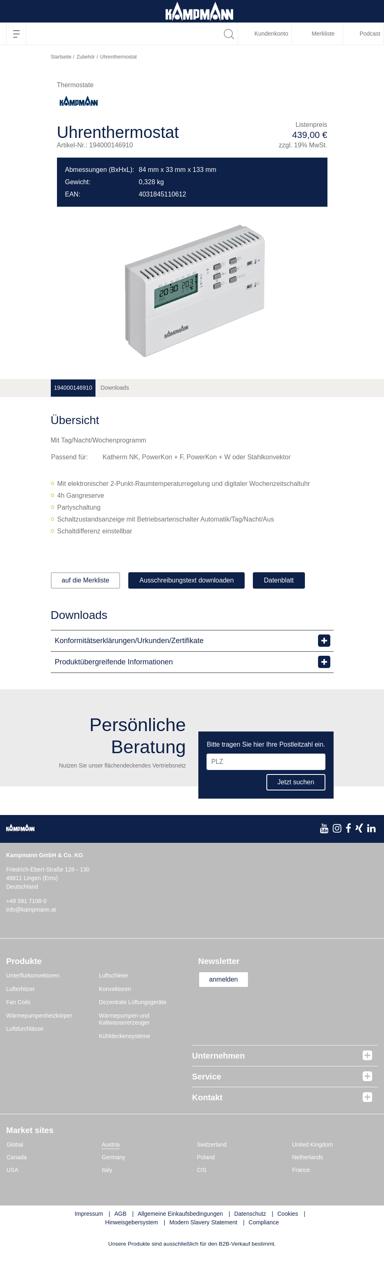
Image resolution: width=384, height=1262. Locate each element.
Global (15, 1144)
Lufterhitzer (20, 989)
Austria (111, 1144)
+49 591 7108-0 (26, 901)
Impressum (89, 1213)
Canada (17, 1157)
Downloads (114, 387)
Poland (206, 1157)
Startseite (61, 57)
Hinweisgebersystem (131, 1222)
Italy (107, 1170)
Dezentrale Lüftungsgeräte (132, 1002)
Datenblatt (279, 580)
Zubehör (86, 57)
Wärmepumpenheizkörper (39, 1015)
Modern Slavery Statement (203, 1222)
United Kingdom (312, 1144)
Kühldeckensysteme (124, 1036)
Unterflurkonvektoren (32, 975)
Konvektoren (115, 989)
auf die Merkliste (86, 580)
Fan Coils (18, 1002)
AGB (120, 1213)
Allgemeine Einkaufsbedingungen (180, 1213)
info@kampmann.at (31, 909)
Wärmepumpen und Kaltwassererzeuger (124, 1019)
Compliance (264, 1222)
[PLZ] (266, 762)
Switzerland (212, 1144)
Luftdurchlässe (24, 1028)
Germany (113, 1157)
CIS (202, 1170)
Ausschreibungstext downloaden (187, 580)
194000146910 (73, 387)
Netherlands (307, 1157)
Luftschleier (113, 975)
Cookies (287, 1213)
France (301, 1170)
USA (12, 1170)
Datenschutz (250, 1213)
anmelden (223, 979)
